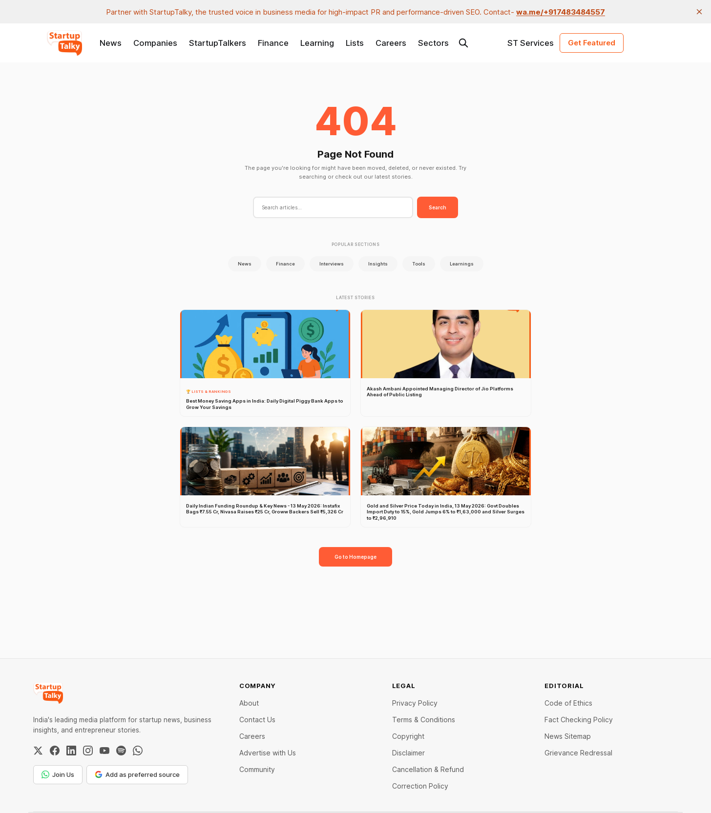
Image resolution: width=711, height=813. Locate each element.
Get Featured (591, 42)
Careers (391, 43)
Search (437, 207)
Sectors (433, 43)
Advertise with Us (267, 753)
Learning (317, 43)
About (249, 703)
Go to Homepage (355, 557)
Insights (378, 263)
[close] (699, 12)
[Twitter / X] (38, 750)
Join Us (58, 774)
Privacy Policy (415, 703)
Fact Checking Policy (578, 719)
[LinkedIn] (71, 750)
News (111, 43)
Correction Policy (420, 786)
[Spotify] (121, 750)
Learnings (462, 263)
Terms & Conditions (423, 719)
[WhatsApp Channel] (138, 750)
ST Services (530, 43)
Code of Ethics (568, 703)
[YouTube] (104, 750)
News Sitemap (567, 736)
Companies (155, 43)
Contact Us (257, 719)
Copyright (408, 736)
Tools (418, 263)
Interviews (331, 263)
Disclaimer (408, 753)
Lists (355, 43)
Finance (273, 43)
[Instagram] (88, 750)
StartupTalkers (217, 43)
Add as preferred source (137, 774)
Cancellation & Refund (428, 769)
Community (257, 769)
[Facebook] (55, 750)
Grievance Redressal (578, 753)
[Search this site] (463, 43)
